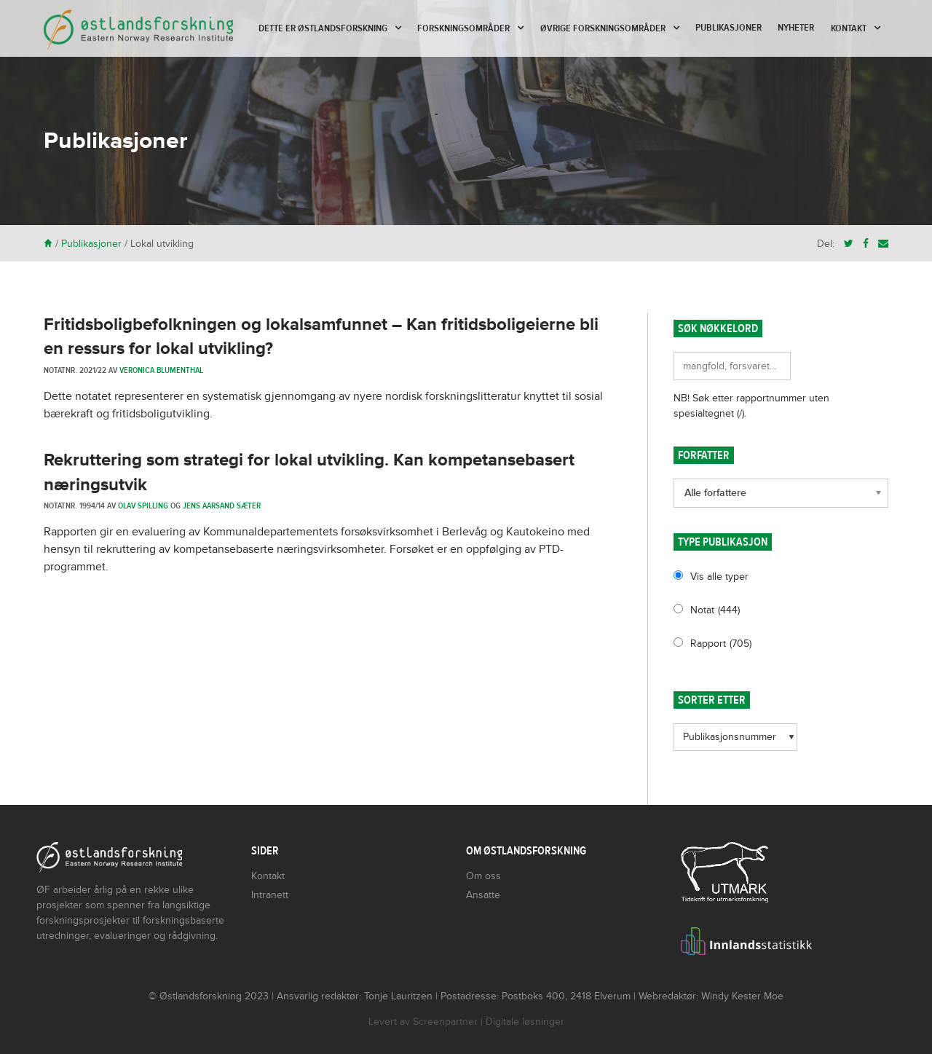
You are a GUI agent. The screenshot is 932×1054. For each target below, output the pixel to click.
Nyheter (796, 27)
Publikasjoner (728, 27)
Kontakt (848, 28)
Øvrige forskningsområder (603, 28)
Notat (715, 610)
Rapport (720, 643)
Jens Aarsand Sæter (222, 505)
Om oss (483, 876)
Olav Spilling (143, 505)
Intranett (269, 895)
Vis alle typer (719, 576)
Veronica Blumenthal (161, 370)
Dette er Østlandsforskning (322, 28)
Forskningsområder (463, 28)
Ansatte (483, 895)
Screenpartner (445, 1021)
